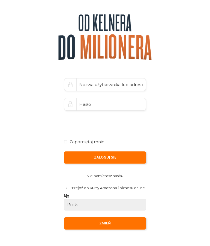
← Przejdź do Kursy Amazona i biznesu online (105, 188)
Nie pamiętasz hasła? (105, 176)
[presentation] (101, 120)
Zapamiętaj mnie (86, 141)
